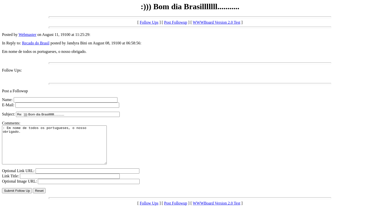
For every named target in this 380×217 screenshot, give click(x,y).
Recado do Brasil (35, 43)
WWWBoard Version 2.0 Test (216, 22)
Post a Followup (15, 91)
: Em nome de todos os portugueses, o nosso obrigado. (60, 148)
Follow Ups (149, 22)
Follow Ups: (12, 70)
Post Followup (175, 22)
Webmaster (27, 34)
